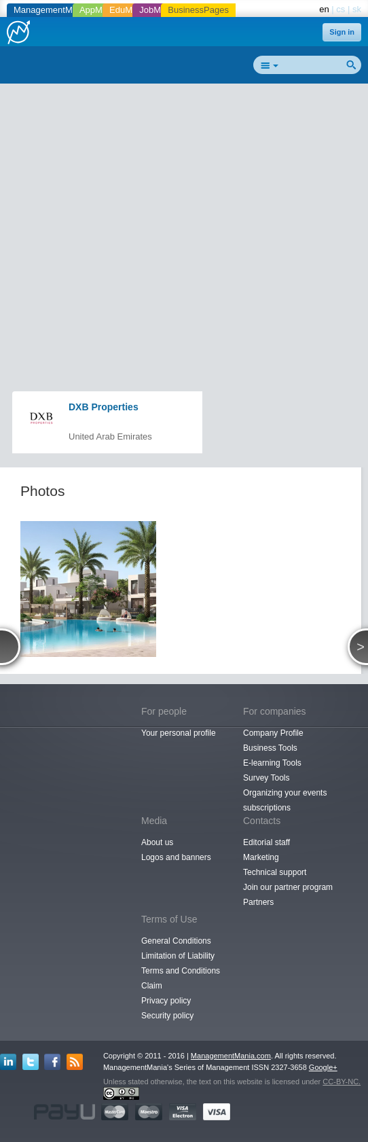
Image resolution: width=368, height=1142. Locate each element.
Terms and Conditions (180, 971)
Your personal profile (178, 733)
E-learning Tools (272, 763)
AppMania (99, 10)
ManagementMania (51, 10)
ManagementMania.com (231, 1056)
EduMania (129, 10)
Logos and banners (176, 857)
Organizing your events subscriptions (285, 800)
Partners (258, 902)
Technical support (274, 872)
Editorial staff (266, 842)
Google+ (323, 1067)
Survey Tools (266, 778)
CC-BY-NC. (342, 1081)
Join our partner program (288, 887)
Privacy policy (166, 1000)
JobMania (158, 10)
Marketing (261, 857)
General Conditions (176, 941)
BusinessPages (198, 10)
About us (157, 842)
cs (340, 9)
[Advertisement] (189, 187)
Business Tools (270, 748)
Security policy (167, 1015)
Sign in (341, 32)
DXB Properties (104, 407)
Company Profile (273, 733)
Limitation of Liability (178, 956)
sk (356, 9)
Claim (151, 986)
